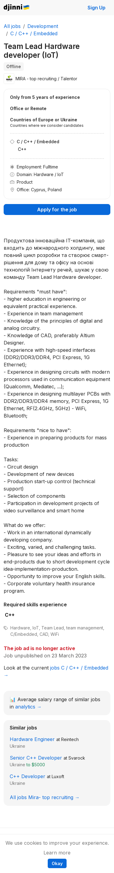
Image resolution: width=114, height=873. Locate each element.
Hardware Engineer (32, 739)
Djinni (17, 8)
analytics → (28, 707)
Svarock (76, 757)
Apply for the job (57, 209)
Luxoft (58, 776)
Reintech (70, 739)
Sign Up (96, 8)
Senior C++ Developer (36, 758)
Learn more (57, 853)
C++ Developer (27, 776)
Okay (57, 863)
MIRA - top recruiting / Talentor (46, 78)
